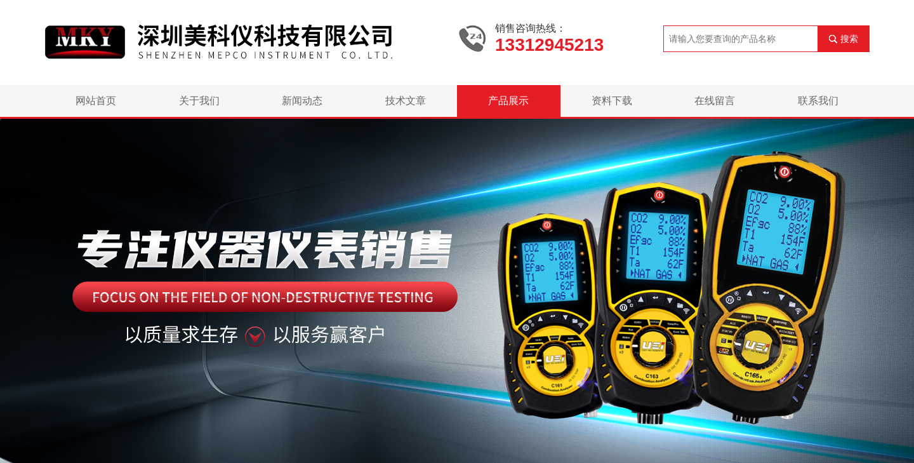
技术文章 (405, 100)
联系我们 (818, 100)
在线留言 (714, 100)
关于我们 (199, 100)
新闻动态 (302, 100)
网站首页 (96, 100)
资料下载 (612, 100)
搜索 (849, 39)
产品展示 (508, 100)
